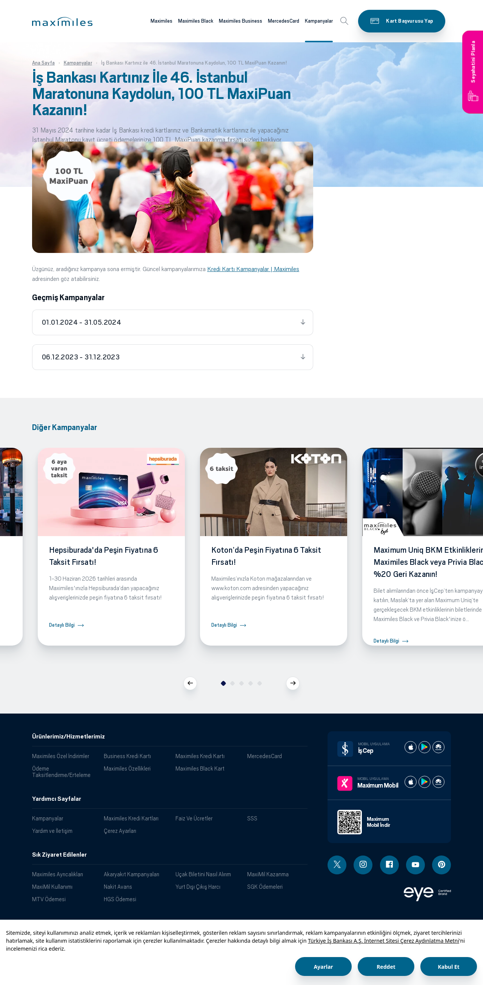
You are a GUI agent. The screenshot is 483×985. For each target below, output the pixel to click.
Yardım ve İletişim (52, 831)
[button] (62, 21)
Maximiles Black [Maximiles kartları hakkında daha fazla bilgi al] (195, 21)
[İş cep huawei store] (438, 747)
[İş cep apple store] (411, 747)
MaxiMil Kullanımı (52, 886)
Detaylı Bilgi (62, 625)
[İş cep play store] (424, 747)
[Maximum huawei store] (438, 782)
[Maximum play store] (424, 782)
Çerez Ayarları (120, 831)
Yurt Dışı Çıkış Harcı (197, 886)
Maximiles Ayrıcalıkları (57, 874)
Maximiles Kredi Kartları (131, 818)
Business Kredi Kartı (127, 756)
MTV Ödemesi (49, 899)
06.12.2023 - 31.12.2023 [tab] (81, 357)
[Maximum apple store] (411, 782)
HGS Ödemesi (120, 899)
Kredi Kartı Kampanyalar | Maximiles (253, 269)
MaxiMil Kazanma (268, 874)
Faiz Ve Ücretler (193, 818)
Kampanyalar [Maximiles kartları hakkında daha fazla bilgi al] (319, 21)
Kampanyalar (47, 818)
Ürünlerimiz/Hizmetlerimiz (68, 736)
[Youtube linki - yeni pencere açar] (415, 865)
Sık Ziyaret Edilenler (59, 854)
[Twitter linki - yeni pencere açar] (337, 865)
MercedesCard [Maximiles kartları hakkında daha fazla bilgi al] (283, 21)
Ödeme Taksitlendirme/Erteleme (61, 771)
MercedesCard (264, 756)
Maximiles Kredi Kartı (200, 756)
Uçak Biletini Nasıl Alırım (203, 874)
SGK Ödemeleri (265, 886)
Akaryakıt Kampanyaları (131, 874)
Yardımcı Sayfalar (56, 798)
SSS (252, 818)
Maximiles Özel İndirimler (60, 756)
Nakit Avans (118, 886)
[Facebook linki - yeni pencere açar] (389, 865)
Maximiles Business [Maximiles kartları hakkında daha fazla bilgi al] (240, 21)
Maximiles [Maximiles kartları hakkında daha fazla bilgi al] (161, 21)
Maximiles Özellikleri (127, 768)
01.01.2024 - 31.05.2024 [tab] (81, 322)
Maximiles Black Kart (200, 768)
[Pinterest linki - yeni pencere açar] (441, 865)
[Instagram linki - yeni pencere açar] (363, 865)
